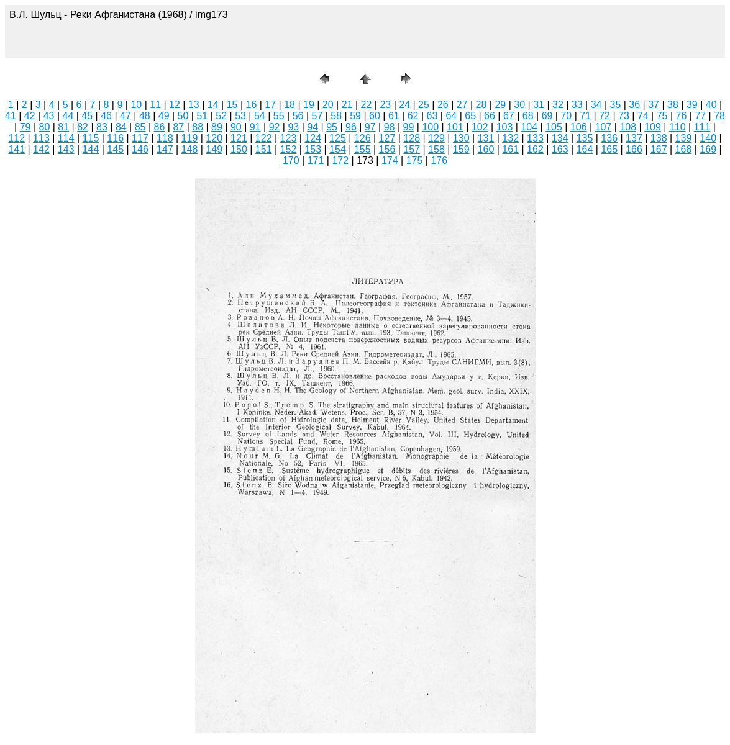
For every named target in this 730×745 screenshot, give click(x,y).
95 (331, 127)
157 (411, 149)
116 (115, 138)
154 (337, 149)
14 (213, 104)
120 (214, 138)
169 (708, 149)
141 (16, 149)
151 (263, 149)
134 (560, 138)
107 (603, 127)
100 (430, 127)
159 (461, 149)
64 (451, 116)
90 (236, 127)
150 (238, 149)
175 (414, 160)
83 (101, 127)
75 (662, 116)
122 (263, 138)
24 (404, 104)
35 (615, 104)
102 (480, 127)
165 (609, 149)
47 (125, 116)
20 (328, 104)
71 (585, 116)
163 (560, 149)
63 (432, 116)
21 (347, 104)
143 (66, 149)
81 (63, 127)
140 (708, 138)
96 (351, 127)
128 (411, 138)
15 (232, 104)
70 (566, 116)
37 (653, 104)
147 (165, 149)
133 (535, 138)
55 (279, 116)
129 (436, 138)
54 (259, 116)
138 (658, 138)
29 (500, 104)
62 (413, 116)
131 (486, 138)
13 (193, 104)
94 (312, 127)
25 (423, 104)
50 (183, 116)
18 (289, 104)
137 (634, 138)
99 (408, 127)
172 (340, 160)
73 (623, 116)
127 (387, 138)
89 (216, 127)
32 (557, 104)
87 (178, 127)
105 (553, 127)
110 (677, 127)
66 (489, 116)
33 (577, 104)
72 (604, 116)
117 (140, 138)
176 (439, 160)
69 (547, 116)
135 (585, 138)
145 (115, 149)
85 (140, 127)
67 (508, 116)
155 (362, 149)
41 (10, 116)
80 (44, 127)
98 (389, 127)
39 (692, 104)
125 (337, 138)
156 (387, 149)
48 (144, 116)
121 (238, 138)
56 (298, 116)
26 (443, 104)
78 (719, 116)
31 (538, 104)
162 (535, 149)
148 (189, 149)
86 (159, 127)
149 (214, 149)
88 (197, 127)
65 (470, 116)
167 (658, 149)
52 (221, 116)
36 (634, 104)
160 (486, 149)
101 (455, 127)
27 (462, 104)
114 (66, 138)
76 (681, 116)
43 (49, 116)
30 (519, 104)
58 (336, 116)
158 (436, 149)
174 (389, 160)
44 (68, 116)
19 (308, 104)
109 (652, 127)
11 (155, 104)
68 (528, 116)
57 (317, 116)
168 (683, 149)
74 (643, 116)
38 (672, 104)
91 (255, 127)
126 (362, 138)
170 (291, 160)
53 (240, 116)
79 (25, 127)
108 (627, 127)
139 (683, 138)
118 (165, 138)
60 (374, 116)
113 (41, 138)
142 (41, 149)
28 (481, 104)
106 (578, 127)
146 (140, 149)
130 (461, 138)
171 (316, 160)
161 (510, 149)
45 (87, 116)
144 (91, 149)
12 (174, 104)
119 (189, 138)
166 (634, 149)
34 (596, 104)
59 (355, 116)
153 (312, 149)
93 (293, 127)
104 (529, 127)
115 (91, 138)
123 (288, 138)
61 (393, 116)
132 (510, 138)
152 (288, 149)
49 (164, 116)
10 (136, 104)
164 (585, 149)
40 (711, 104)
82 (82, 127)
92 (274, 127)
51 (202, 116)
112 (16, 138)
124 (312, 138)
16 (251, 104)
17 (270, 104)
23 (385, 104)
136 (609, 138)
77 (700, 116)
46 (106, 116)
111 (702, 127)
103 (504, 127)
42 (29, 116)
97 (370, 127)
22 (366, 104)
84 (121, 127)
